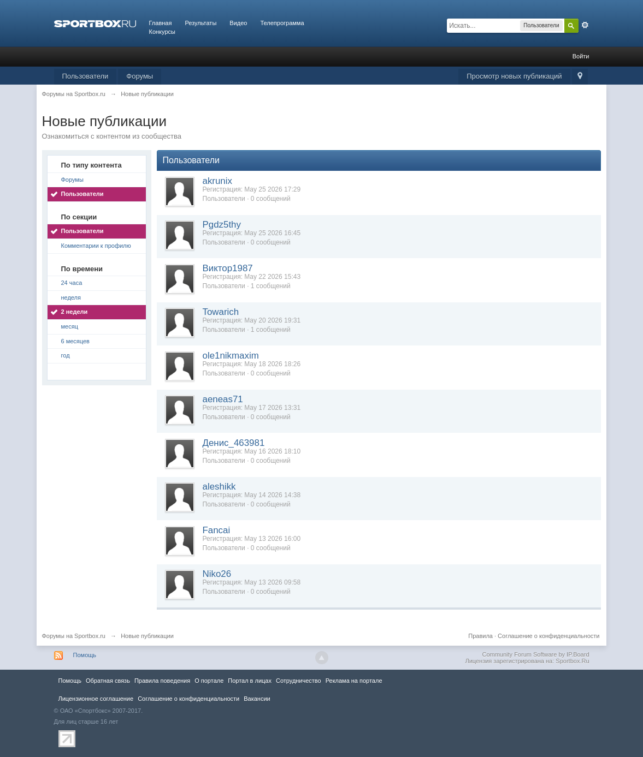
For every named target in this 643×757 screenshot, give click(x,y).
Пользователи (85, 76)
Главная (160, 23)
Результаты (200, 23)
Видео (238, 23)
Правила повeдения (162, 680)
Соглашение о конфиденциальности (548, 636)
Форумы (139, 76)
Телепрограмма (282, 23)
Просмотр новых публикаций (514, 76)
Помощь (85, 655)
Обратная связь (108, 680)
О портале (208, 680)
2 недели (74, 311)
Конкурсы (162, 31)
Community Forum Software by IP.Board (535, 654)
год (65, 355)
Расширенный (585, 25)
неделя (71, 297)
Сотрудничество (298, 680)
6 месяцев (75, 341)
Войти (581, 56)
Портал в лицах (250, 680)
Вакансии (257, 698)
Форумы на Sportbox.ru (74, 636)
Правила (480, 636)
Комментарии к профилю (96, 245)
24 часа (71, 282)
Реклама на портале (354, 680)
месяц (69, 326)
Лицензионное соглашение (96, 698)
